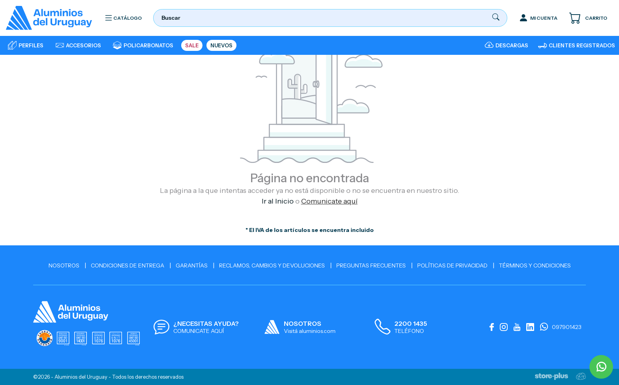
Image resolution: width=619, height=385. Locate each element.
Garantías (192, 265)
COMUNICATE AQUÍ (198, 331)
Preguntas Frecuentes (371, 265)
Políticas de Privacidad (452, 265)
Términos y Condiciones (535, 265)
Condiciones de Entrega (127, 265)
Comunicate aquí (329, 201)
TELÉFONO (409, 331)
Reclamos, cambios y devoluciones (272, 265)
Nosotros (64, 265)
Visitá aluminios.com (310, 331)
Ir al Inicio (278, 201)
